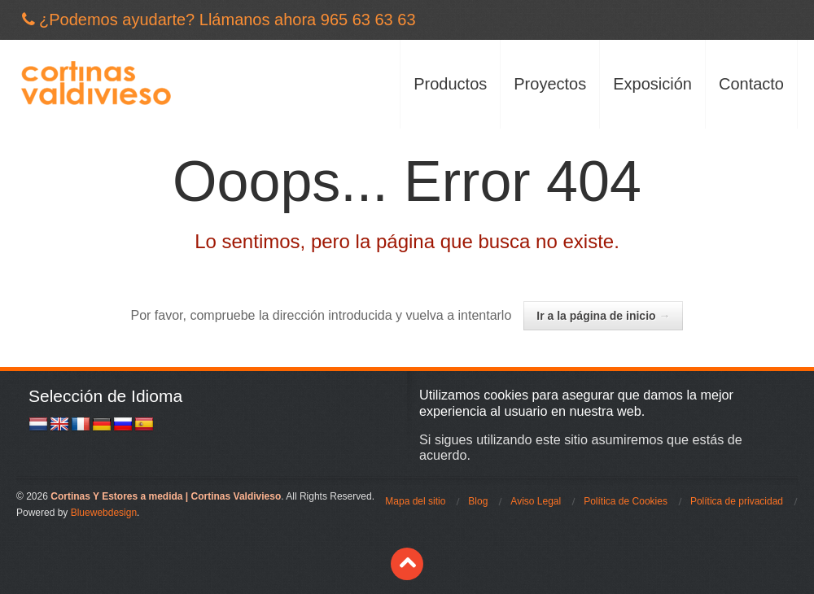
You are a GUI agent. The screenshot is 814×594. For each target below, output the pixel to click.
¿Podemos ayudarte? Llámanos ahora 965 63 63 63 (227, 19)
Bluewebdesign (104, 512)
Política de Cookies (625, 501)
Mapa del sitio (415, 501)
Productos (450, 84)
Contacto (751, 84)
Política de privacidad (736, 501)
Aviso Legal (535, 501)
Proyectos (550, 84)
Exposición (652, 84)
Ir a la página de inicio (603, 315)
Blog (478, 501)
